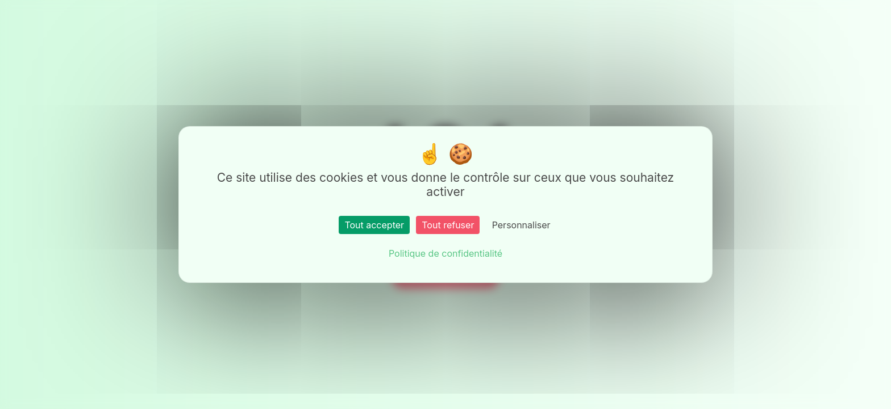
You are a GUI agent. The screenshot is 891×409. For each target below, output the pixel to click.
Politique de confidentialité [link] (445, 253)
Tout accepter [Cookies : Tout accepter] (374, 225)
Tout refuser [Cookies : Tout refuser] (448, 225)
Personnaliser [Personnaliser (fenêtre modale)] (521, 225)
